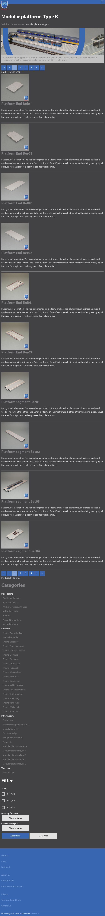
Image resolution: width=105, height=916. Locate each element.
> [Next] (36, 68)
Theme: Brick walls (11, 677)
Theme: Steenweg (11, 699)
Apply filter (15, 836)
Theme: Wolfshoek (11, 707)
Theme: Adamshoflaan (13, 633)
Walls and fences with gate (15, 607)
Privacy (4, 894)
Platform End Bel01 (16, 104)
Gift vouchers (9, 773)
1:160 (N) (11, 794)
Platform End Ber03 (16, 352)
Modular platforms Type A (14, 751)
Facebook (5, 867)
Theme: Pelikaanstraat (13, 685)
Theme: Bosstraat (10, 642)
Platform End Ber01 (16, 154)
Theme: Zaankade (11, 712)
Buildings (5, 629)
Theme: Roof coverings (13, 646)
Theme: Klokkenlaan (12, 672)
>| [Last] (42, 68)
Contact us (6, 906)
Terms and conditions (11, 900)
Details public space (12, 598)
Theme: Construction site (14, 651)
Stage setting (7, 594)
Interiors (6, 616)
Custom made (7, 881)
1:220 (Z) (11, 807)
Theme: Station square (13, 694)
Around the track (10, 624)
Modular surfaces (10, 729)
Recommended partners (12, 886)
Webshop (5, 24)
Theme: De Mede (10, 655)
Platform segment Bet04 (20, 551)
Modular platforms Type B (14, 755)
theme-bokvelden (11, 638)
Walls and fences (10, 603)
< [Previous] (9, 68)
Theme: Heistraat (10, 668)
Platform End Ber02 (16, 253)
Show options (15, 818)
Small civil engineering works (16, 725)
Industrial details (10, 611)
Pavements (8, 720)
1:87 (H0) (11, 801)
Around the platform (12, 620)
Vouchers (5, 768)
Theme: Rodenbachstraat (14, 690)
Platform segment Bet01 (20, 402)
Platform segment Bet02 (20, 452)
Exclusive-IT (35, 914)
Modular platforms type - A (15, 746)
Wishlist (4, 856)
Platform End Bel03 (16, 303)
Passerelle (7, 742)
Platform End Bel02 (16, 203)
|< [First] (4, 68)
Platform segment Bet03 (20, 502)
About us (5, 875)
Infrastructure (7, 716)
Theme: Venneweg (11, 703)
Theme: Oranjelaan (11, 681)
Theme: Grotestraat (11, 664)
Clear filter (43, 836)
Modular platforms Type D (14, 764)
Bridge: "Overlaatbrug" (13, 738)
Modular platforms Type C (14, 760)
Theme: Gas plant (10, 659)
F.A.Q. (3, 861)
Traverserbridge (10, 733)
